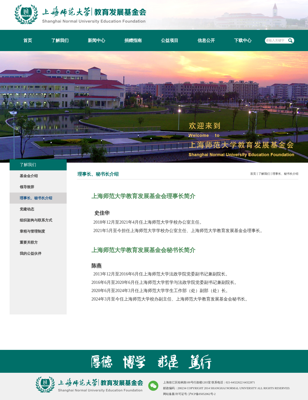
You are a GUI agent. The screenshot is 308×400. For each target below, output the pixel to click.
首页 (27, 40)
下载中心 (242, 40)
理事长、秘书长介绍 (285, 173)
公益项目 (169, 40)
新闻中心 (96, 40)
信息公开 (206, 40)
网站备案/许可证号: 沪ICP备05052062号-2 (189, 394)
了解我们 (60, 40)
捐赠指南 (133, 40)
